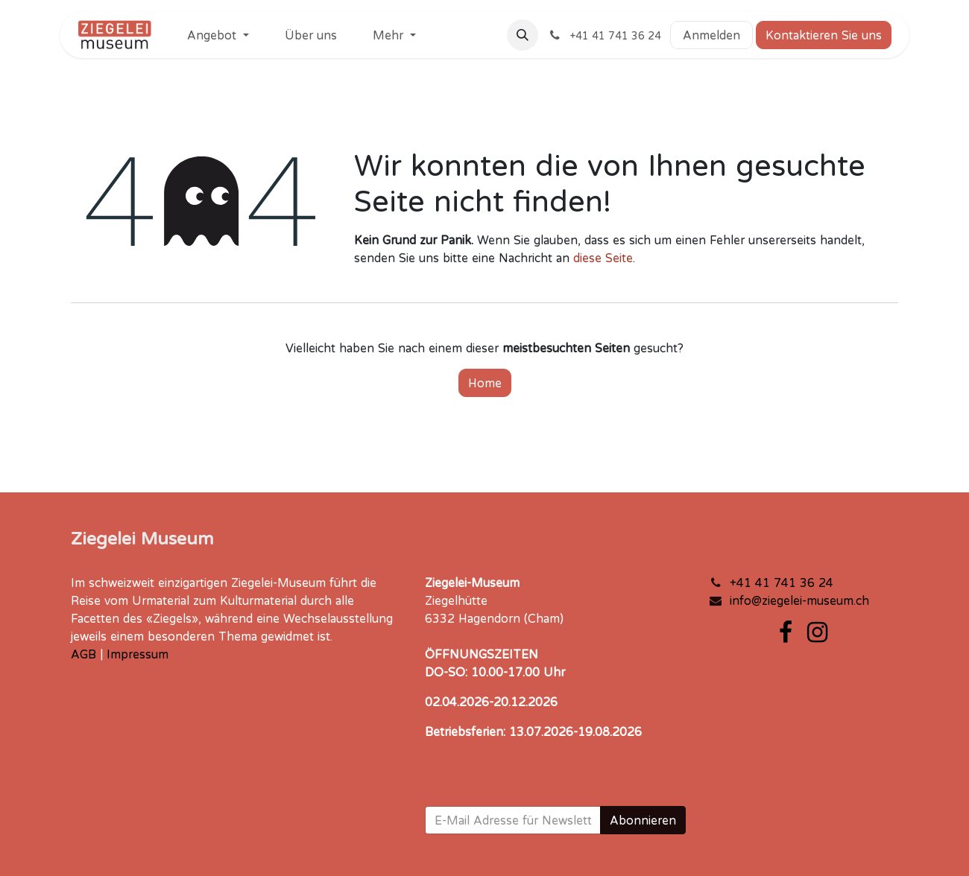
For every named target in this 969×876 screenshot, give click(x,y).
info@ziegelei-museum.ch (799, 600)
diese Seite (603, 257)
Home (485, 383)
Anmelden (711, 35)
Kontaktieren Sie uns (824, 35)
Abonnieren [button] (643, 820)
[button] (522, 35)
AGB (83, 654)
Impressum (137, 654)
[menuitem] (218, 35)
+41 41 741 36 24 (781, 582)
